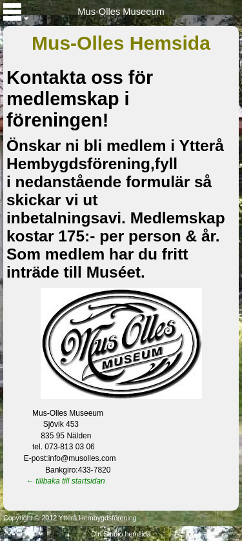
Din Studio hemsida (120, 534)
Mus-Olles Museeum (120, 11)
